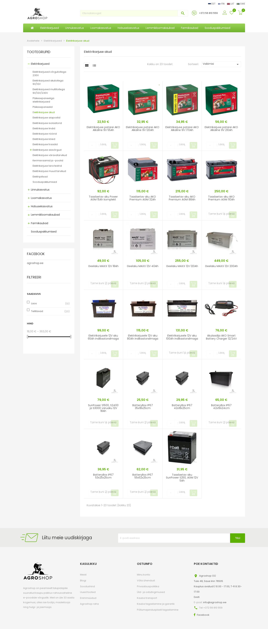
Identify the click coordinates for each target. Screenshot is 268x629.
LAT (231, 3)
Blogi (83, 580)
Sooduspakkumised (45, 182)
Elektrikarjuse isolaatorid (47, 123)
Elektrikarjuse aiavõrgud (47, 149)
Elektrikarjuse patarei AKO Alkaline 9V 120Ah (142, 128)
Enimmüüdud (88, 598)
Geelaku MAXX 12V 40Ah (142, 266)
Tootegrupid (38, 52)
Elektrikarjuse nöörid (45, 133)
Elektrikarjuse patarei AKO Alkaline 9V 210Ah (221, 128)
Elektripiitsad (40, 176)
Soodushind (87, 586)
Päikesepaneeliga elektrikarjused (43, 100)
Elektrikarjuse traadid (45, 144)
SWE (241, 3)
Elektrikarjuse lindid (44, 128)
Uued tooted (88, 592)
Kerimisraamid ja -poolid (48, 160)
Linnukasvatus (40, 190)
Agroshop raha (89, 604)
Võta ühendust (146, 580)
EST (212, 3)
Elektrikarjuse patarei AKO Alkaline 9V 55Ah (103, 128)
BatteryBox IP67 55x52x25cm (142, 476)
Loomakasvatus (41, 198)
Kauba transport (147, 598)
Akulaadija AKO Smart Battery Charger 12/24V (221, 337)
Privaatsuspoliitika (148, 586)
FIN (221, 3)
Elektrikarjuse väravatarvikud (50, 155)
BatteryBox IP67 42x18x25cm (182, 406)
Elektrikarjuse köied (44, 139)
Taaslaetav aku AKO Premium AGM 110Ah (221, 198)
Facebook (203, 615)
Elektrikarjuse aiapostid (46, 117)
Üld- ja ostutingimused (151, 592)
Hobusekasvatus (42, 206)
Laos (34, 303)
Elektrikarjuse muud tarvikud (49, 171)
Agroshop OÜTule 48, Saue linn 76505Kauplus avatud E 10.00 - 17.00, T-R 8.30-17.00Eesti (218, 586)
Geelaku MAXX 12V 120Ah (182, 266)
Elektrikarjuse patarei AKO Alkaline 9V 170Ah (182, 128)
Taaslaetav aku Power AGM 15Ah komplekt (103, 198)
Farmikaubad (39, 223)
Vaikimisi (221, 64)
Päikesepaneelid (43, 107)
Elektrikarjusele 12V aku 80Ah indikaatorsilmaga (142, 337)
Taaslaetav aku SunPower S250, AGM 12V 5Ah (182, 477)
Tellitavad (37, 311)
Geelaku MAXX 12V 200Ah (221, 266)
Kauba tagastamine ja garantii (155, 604)
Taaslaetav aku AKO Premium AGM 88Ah (182, 198)
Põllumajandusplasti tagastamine (157, 610)
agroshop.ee (35, 263)
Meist (83, 574)
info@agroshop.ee (214, 602)
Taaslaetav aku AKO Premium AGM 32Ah (142, 198)
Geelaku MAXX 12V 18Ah (103, 266)
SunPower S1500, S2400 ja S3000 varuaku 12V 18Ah (103, 408)
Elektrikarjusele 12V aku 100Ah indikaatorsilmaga (182, 337)
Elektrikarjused (40, 64)
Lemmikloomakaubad (45, 215)
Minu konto (143, 574)
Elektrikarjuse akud (44, 112)
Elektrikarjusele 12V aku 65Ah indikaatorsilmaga (103, 337)
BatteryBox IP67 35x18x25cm (142, 406)
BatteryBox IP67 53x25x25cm (103, 476)
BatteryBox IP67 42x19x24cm (221, 406)
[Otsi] (134, 13)
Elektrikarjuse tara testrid (47, 165)
